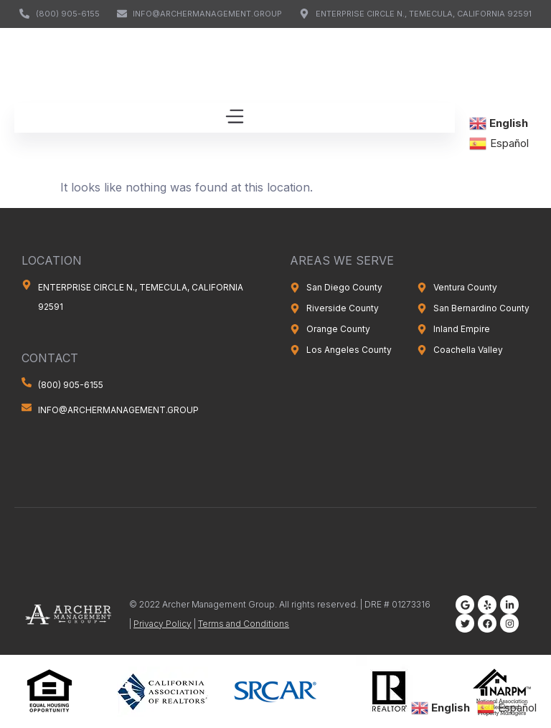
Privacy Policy (162, 623)
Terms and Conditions (243, 623)
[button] (235, 118)
